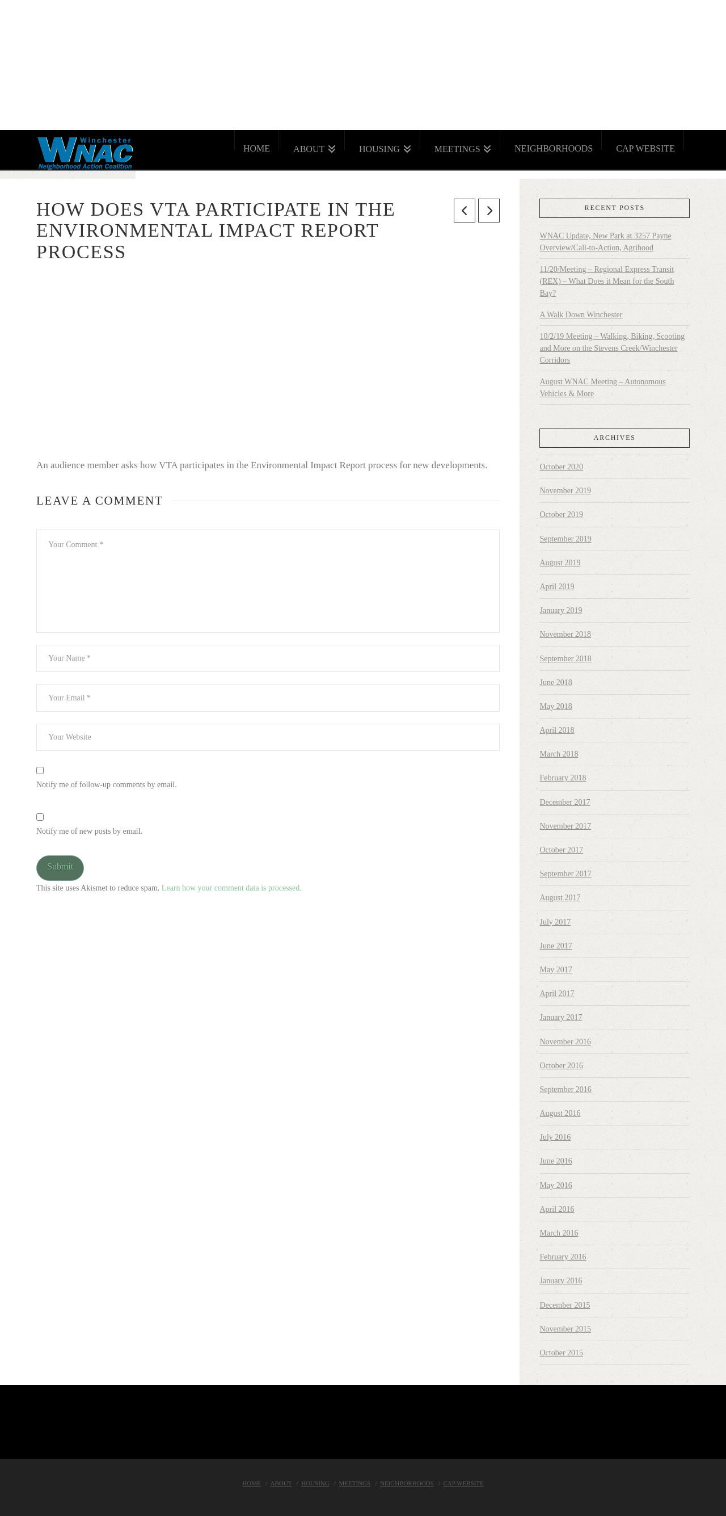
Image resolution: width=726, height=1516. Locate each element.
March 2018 (558, 754)
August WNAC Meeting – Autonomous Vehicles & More (602, 387)
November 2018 (565, 634)
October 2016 (561, 1065)
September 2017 (565, 874)
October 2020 (561, 467)
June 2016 (555, 1161)
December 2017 (564, 802)
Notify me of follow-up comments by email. (106, 784)
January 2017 (560, 1017)
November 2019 (565, 490)
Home (251, 1483)
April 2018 (556, 730)
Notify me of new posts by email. (89, 831)
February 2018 (562, 778)
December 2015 (564, 1305)
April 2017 (556, 993)
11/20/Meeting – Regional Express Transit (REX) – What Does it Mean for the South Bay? (606, 281)
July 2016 (555, 1137)
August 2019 (559, 562)
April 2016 (556, 1209)
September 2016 (565, 1089)
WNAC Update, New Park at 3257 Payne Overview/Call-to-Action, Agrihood (605, 242)
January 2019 (560, 610)
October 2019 (561, 514)
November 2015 (565, 1329)
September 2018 (565, 658)
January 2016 (560, 1280)
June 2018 (555, 682)
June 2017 (555, 946)
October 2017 (561, 850)
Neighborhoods (407, 1483)
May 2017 (555, 969)
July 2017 (555, 922)
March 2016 (558, 1233)
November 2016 (565, 1042)
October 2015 (561, 1353)
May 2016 (555, 1185)
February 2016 (562, 1257)
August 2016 (559, 1113)
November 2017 (565, 826)
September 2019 (565, 539)
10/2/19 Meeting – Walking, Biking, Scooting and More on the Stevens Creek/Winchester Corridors (612, 348)
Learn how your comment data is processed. (232, 888)
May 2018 (555, 706)
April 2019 (556, 586)
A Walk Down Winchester (580, 314)
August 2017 (559, 897)
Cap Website (463, 1483)
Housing (315, 1483)
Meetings (355, 1483)
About (281, 1483)
